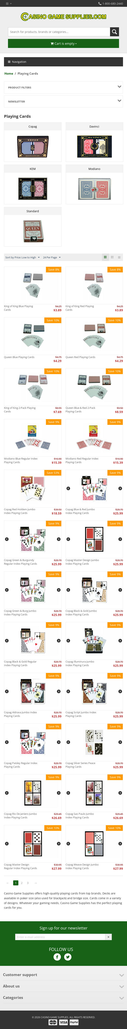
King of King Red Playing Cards (79, 308)
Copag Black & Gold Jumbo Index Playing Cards (81, 612)
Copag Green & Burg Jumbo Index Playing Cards (20, 612)
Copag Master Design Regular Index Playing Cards (20, 866)
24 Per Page (52, 258)
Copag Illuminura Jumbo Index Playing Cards (79, 663)
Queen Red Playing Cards (80, 357)
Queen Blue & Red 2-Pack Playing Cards (80, 409)
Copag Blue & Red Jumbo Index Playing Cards (80, 511)
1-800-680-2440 (110, 3)
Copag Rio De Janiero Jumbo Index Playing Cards (20, 815)
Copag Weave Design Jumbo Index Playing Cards (82, 866)
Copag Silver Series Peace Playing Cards (80, 764)
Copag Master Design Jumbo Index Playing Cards (82, 561)
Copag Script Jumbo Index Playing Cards (80, 714)
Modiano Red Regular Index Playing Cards (81, 460)
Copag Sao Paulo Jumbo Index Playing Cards (79, 815)
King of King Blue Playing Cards (18, 308)
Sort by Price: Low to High (22, 258)
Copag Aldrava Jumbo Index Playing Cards (20, 714)
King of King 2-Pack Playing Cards (20, 409)
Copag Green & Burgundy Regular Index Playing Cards (20, 561)
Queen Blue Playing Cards (19, 357)
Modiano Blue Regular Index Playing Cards (21, 460)
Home (8, 73)
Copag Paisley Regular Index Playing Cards (20, 764)
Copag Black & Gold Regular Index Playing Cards (20, 663)
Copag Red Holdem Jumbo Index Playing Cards (19, 511)
